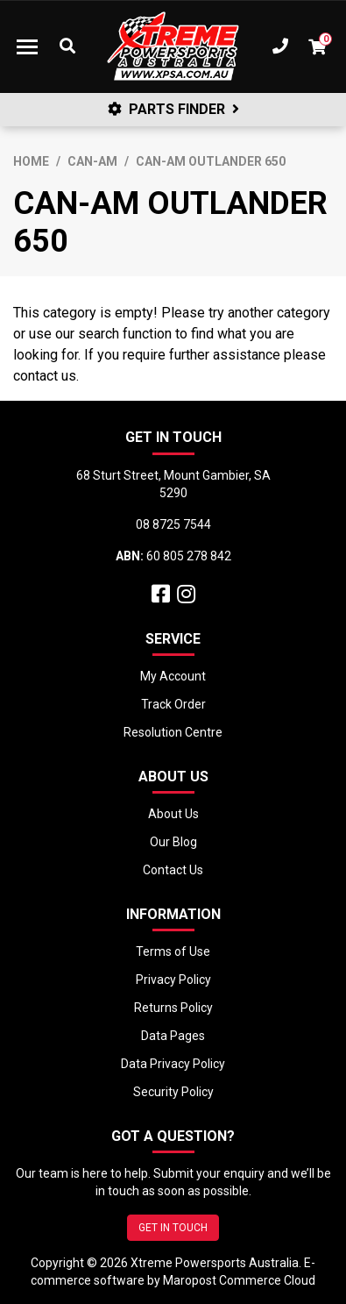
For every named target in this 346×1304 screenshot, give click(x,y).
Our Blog (173, 842)
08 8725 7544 (173, 524)
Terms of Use (173, 951)
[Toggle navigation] (27, 46)
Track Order (173, 704)
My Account (173, 676)
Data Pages (173, 1036)
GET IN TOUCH (173, 1228)
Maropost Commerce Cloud (239, 1280)
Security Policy (173, 1092)
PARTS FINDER (173, 109)
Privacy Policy (173, 980)
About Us (173, 814)
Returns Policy (173, 1008)
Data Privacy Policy (173, 1064)
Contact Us (173, 870)
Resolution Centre (173, 732)
